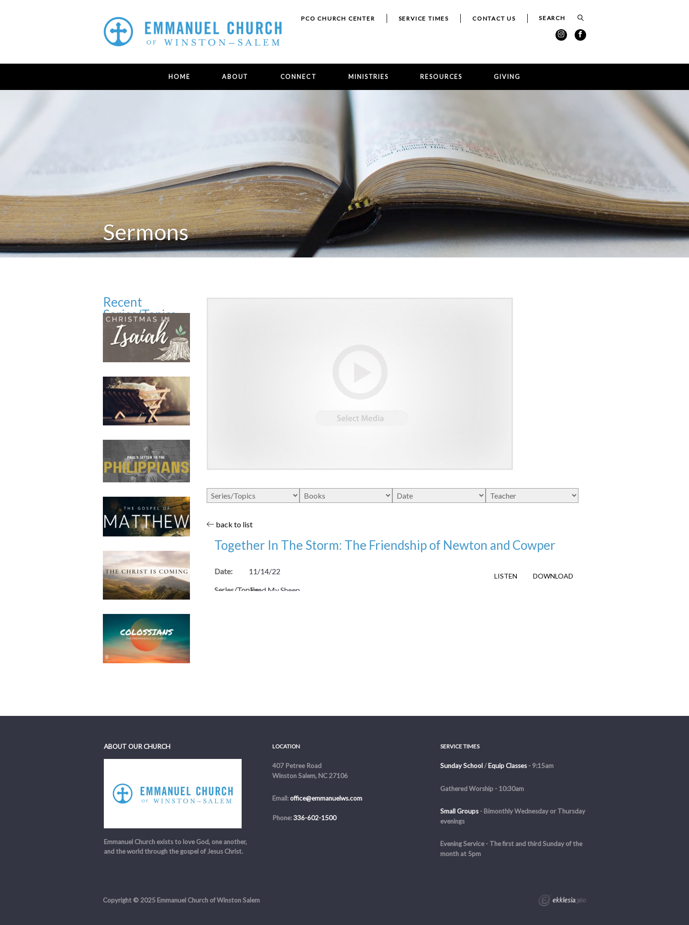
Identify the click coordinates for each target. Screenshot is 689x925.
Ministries (368, 76)
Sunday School (461, 765)
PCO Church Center (338, 18)
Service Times (424, 18)
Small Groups (459, 811)
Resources (441, 76)
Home (179, 76)
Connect (298, 76)
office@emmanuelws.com (326, 798)
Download (553, 576)
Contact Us (494, 18)
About (235, 76)
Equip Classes (507, 765)
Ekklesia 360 (562, 901)
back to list (230, 524)
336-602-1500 (314, 818)
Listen (505, 576)
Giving (507, 76)
